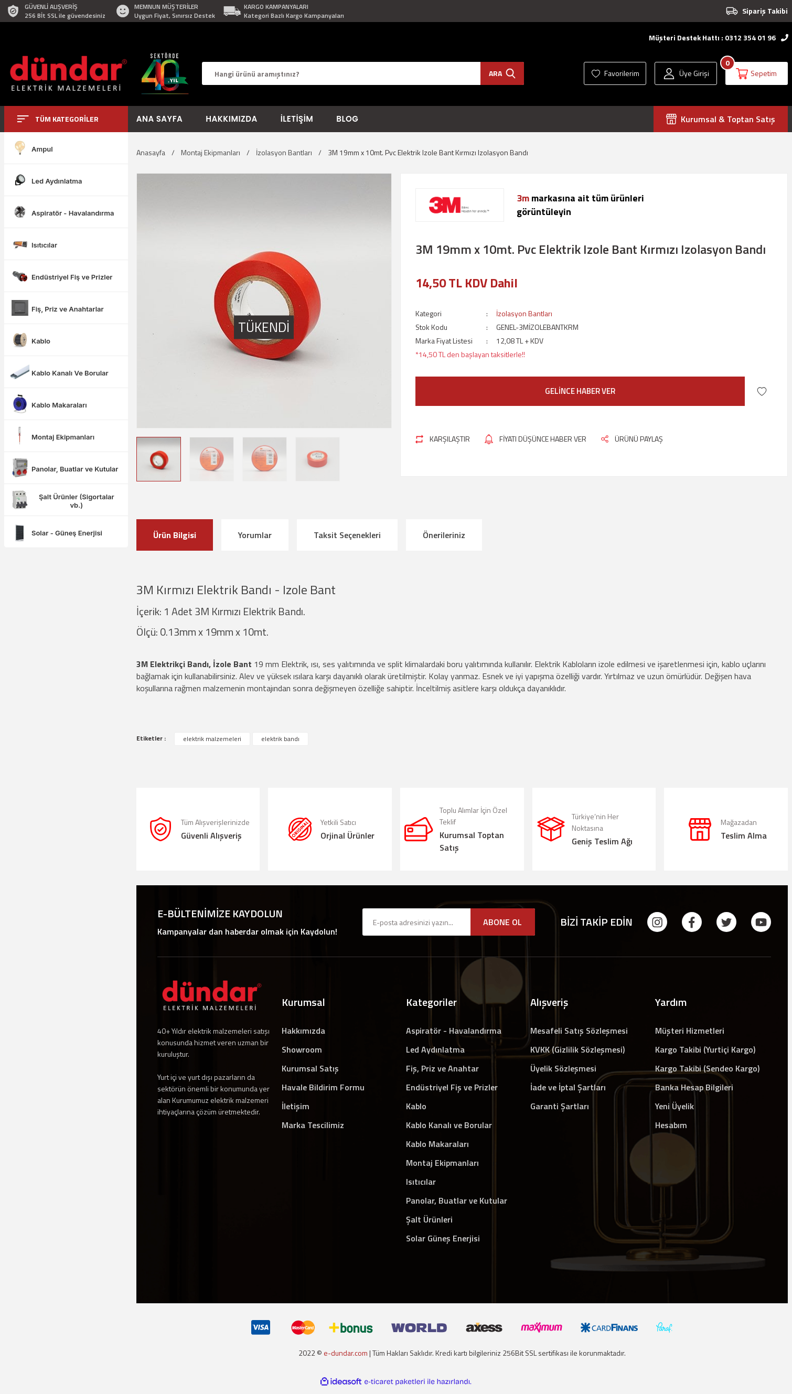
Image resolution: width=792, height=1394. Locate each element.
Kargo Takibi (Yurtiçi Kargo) (705, 1049)
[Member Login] (686, 73)
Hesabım (671, 1125)
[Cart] (756, 73)
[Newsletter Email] (448, 922)
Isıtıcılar (421, 1181)
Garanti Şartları (559, 1106)
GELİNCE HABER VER (580, 391)
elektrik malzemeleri (212, 739)
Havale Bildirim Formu (323, 1087)
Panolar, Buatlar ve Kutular (456, 1200)
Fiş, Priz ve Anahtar (442, 1068)
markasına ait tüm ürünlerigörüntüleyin (580, 205)
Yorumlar (255, 535)
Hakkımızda (231, 118)
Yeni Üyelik (674, 1106)
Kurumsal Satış (310, 1068)
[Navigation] (66, 119)
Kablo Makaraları (437, 1144)
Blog (347, 118)
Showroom (302, 1049)
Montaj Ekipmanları (442, 1162)
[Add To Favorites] (761, 391)
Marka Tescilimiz (313, 1125)
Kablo (416, 1106)
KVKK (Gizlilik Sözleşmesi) (577, 1049)
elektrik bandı (280, 739)
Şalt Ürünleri (429, 1219)
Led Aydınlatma (435, 1049)
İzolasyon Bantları (524, 313)
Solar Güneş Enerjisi (443, 1238)
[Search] (362, 73)
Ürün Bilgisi (174, 535)
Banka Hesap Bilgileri (694, 1087)
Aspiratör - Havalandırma (453, 1030)
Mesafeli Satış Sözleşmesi (579, 1030)
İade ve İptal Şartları (568, 1087)
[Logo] (66, 73)
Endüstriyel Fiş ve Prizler (452, 1087)
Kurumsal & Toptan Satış (720, 119)
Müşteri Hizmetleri (689, 1030)
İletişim (297, 118)
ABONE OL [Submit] (502, 922)
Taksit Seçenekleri (347, 535)
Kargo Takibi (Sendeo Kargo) (707, 1068)
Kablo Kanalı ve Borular (449, 1125)
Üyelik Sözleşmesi (563, 1068)
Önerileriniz (444, 535)
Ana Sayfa (159, 118)
